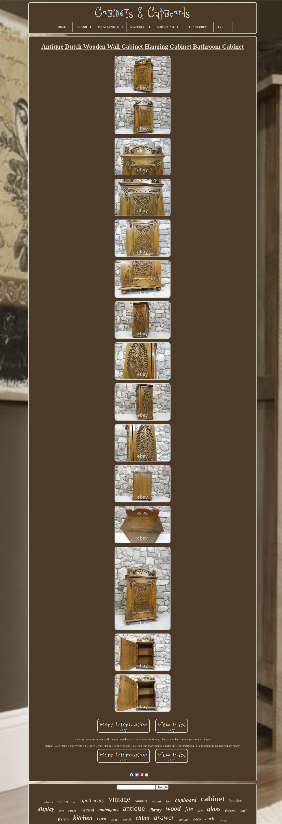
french (63, 819)
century (184, 819)
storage (223, 820)
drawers (230, 810)
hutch (243, 810)
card (101, 818)
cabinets (141, 801)
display (46, 809)
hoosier (235, 800)
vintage (119, 799)
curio (210, 818)
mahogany (108, 809)
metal (127, 819)
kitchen (83, 817)
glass (214, 808)
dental (115, 819)
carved (72, 810)
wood (173, 808)
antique (134, 808)
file (189, 809)
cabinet (213, 799)
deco (197, 819)
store (200, 810)
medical (87, 810)
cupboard (185, 800)
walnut (156, 801)
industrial (48, 802)
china (142, 818)
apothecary (92, 800)
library (155, 810)
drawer (164, 817)
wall (74, 802)
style (61, 810)
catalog (62, 801)
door (168, 801)
